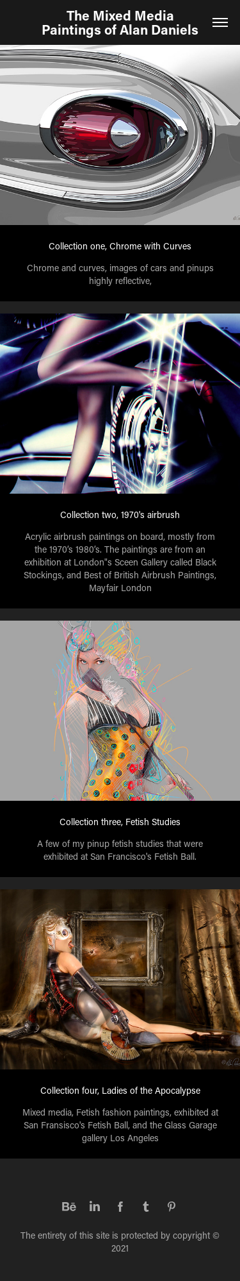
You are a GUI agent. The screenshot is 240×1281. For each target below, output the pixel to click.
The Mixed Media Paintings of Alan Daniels (120, 22)
